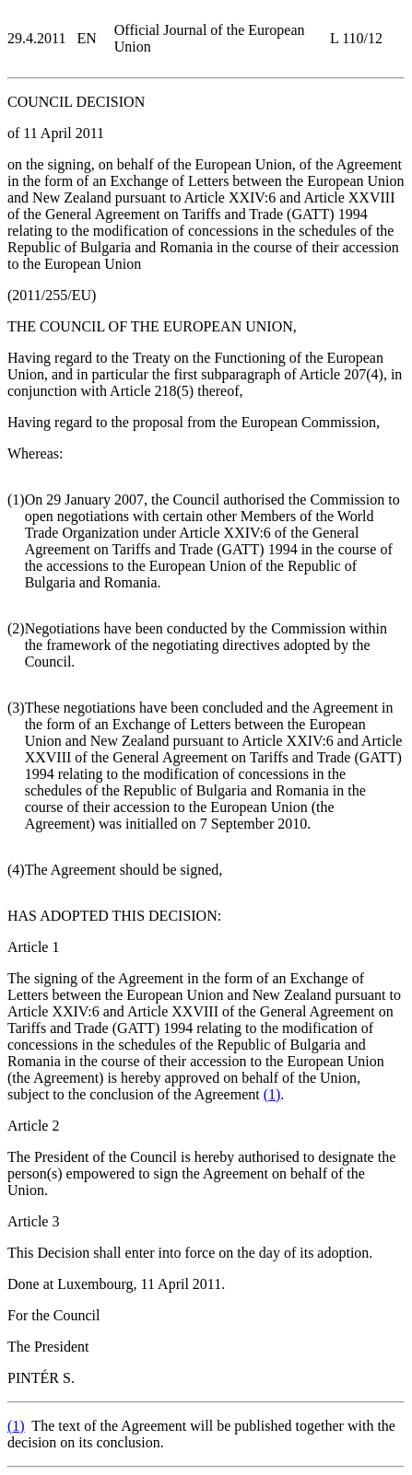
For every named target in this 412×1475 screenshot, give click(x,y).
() (272, 1094)
